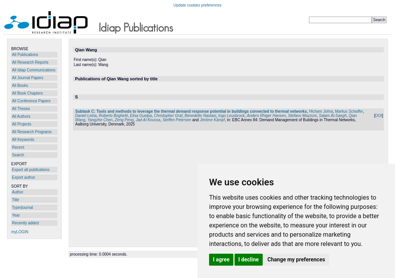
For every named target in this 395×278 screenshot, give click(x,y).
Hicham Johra (321, 111)
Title (15, 200)
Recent (18, 147)
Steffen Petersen (176, 120)
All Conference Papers (31, 101)
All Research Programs (32, 132)
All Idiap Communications (34, 70)
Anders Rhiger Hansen (266, 116)
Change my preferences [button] (296, 259)
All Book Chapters (27, 93)
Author (17, 192)
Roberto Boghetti (113, 116)
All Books (20, 85)
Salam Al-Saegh (333, 116)
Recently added (25, 223)
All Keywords (23, 139)
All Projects (21, 124)
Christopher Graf (168, 116)
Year (16, 215)
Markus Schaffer (349, 111)
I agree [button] (221, 259)
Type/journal (22, 207)
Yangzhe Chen (100, 120)
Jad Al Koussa (148, 120)
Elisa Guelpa (141, 116)
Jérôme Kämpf (212, 120)
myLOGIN (19, 232)
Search (18, 155)
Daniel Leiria (86, 116)
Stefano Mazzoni (302, 116)
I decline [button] (248, 259)
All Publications (25, 55)
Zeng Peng (124, 120)
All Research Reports (30, 62)
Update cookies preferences (198, 5)
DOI (378, 116)
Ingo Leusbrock (231, 116)
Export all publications (30, 170)
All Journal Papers (27, 78)
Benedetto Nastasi (200, 116)
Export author (23, 177)
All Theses (21, 109)
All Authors (21, 116)
